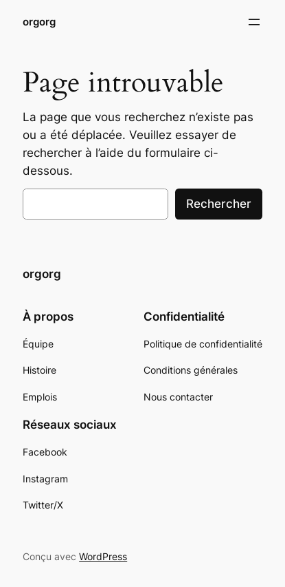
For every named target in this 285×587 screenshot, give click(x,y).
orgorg (39, 22)
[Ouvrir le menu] (254, 22)
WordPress (103, 556)
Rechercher (218, 204)
